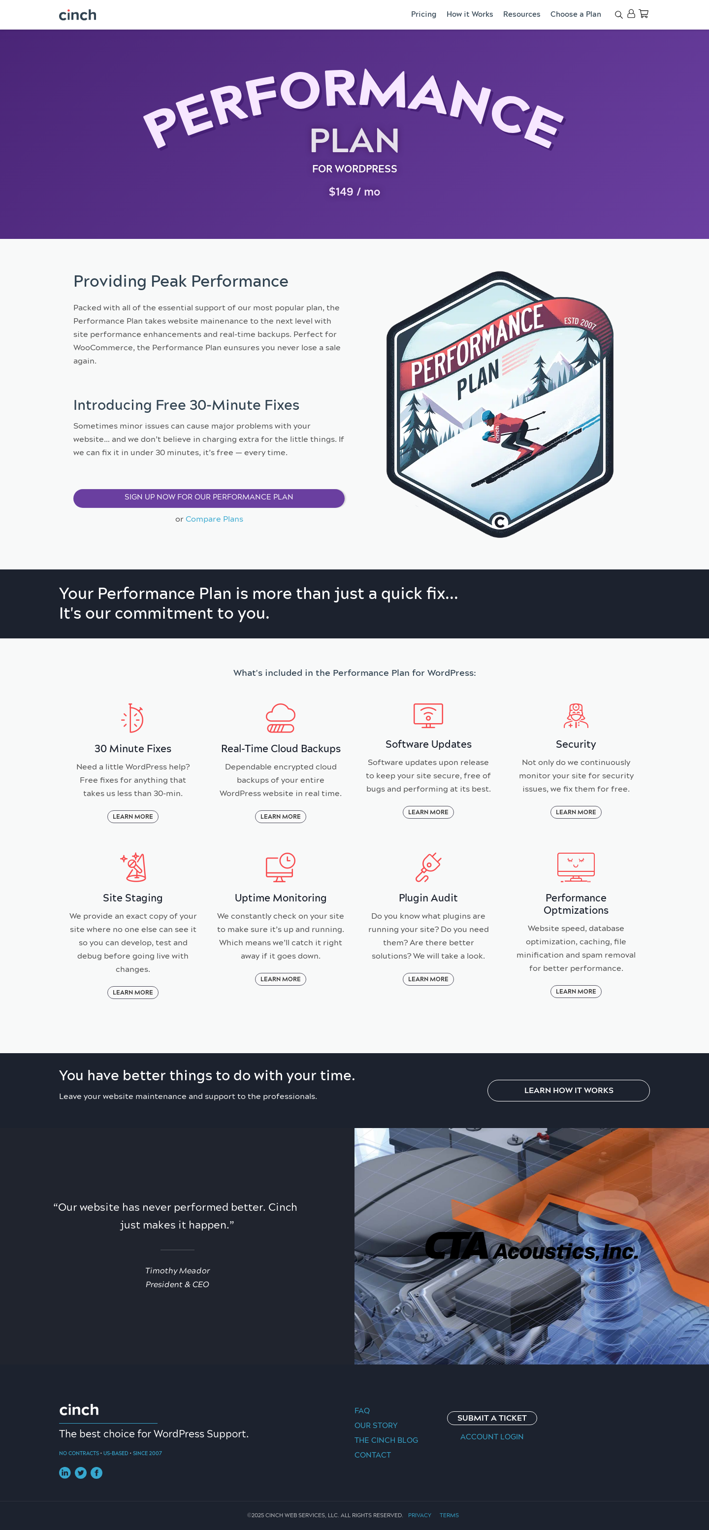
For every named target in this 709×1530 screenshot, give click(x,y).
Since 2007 (147, 1453)
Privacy (419, 1515)
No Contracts (79, 1453)
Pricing (424, 14)
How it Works (470, 14)
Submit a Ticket (492, 1418)
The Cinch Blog (386, 1440)
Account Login (492, 1437)
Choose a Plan (575, 14)
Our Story (375, 1426)
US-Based (116, 1453)
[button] (209, 498)
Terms (449, 1515)
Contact (372, 1455)
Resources (522, 14)
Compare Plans (214, 519)
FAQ (362, 1411)
